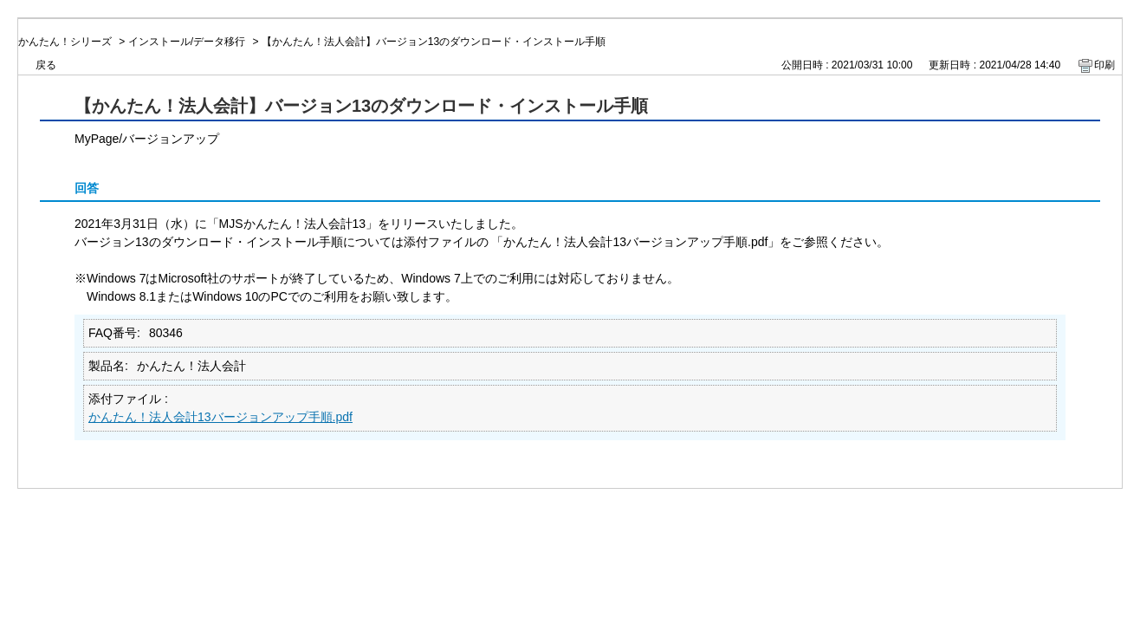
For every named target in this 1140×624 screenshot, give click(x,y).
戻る (46, 65)
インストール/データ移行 (186, 42)
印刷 (1104, 65)
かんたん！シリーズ (65, 42)
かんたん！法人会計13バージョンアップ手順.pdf (220, 417)
